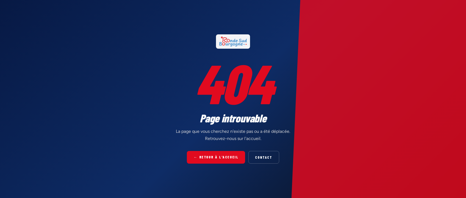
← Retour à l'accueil (215, 157)
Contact (263, 157)
